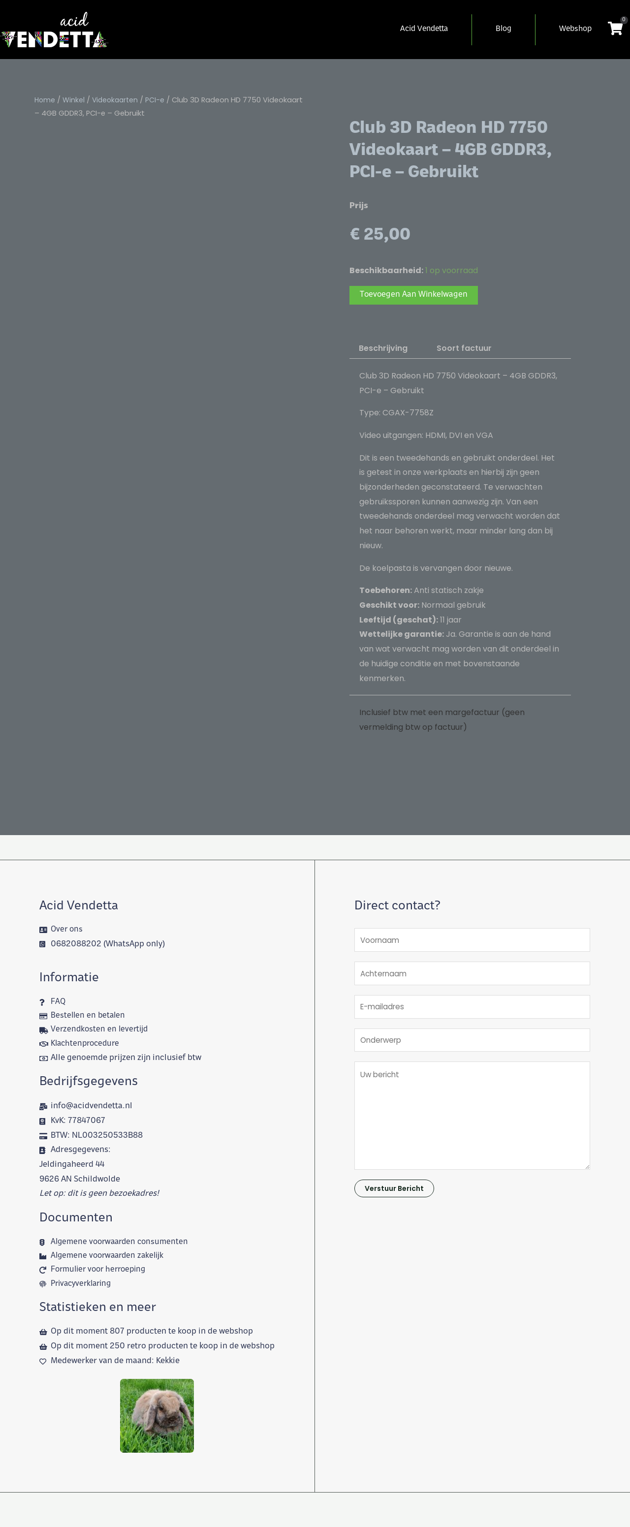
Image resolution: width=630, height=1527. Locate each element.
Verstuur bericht (394, 1195)
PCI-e (158, 100)
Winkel (74, 100)
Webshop (575, 29)
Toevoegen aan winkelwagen (415, 295)
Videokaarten (117, 100)
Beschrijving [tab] (383, 348)
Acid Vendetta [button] (424, 29)
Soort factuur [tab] (464, 348)
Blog (503, 29)
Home (45, 100)
